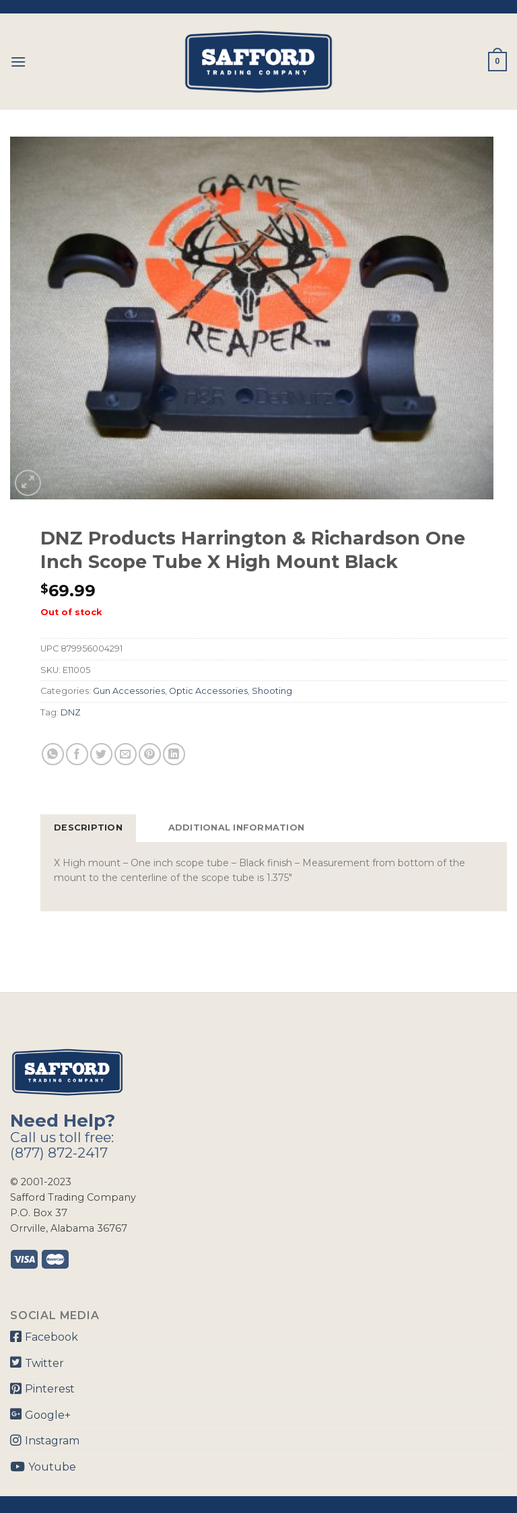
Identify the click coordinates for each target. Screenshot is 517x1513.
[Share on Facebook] (77, 754)
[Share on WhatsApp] (53, 754)
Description (88, 827)
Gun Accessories (129, 691)
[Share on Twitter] (101, 754)
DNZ (71, 712)
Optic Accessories (208, 691)
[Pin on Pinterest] (150, 754)
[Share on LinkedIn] (174, 754)
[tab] (88, 827)
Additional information (236, 827)
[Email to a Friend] (125, 754)
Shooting (272, 691)
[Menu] (18, 61)
